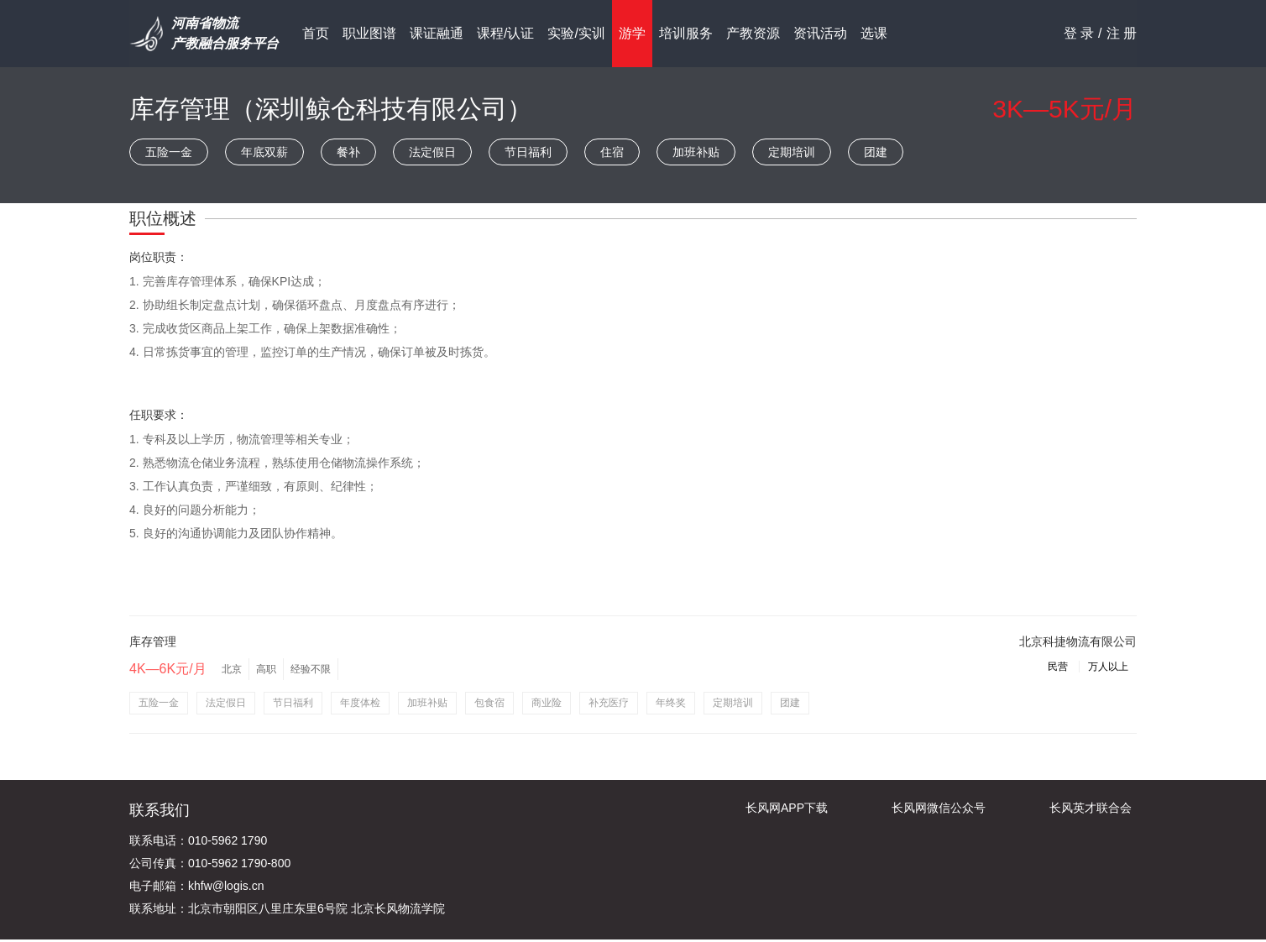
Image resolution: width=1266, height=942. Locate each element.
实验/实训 (575, 33)
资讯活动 (820, 33)
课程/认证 (505, 33)
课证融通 (436, 33)
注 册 (1121, 33)
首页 (315, 33)
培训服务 (686, 33)
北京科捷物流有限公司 (1078, 641)
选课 (874, 33)
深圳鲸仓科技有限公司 (381, 109)
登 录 (1079, 33)
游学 (632, 33)
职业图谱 (369, 33)
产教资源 (753, 33)
